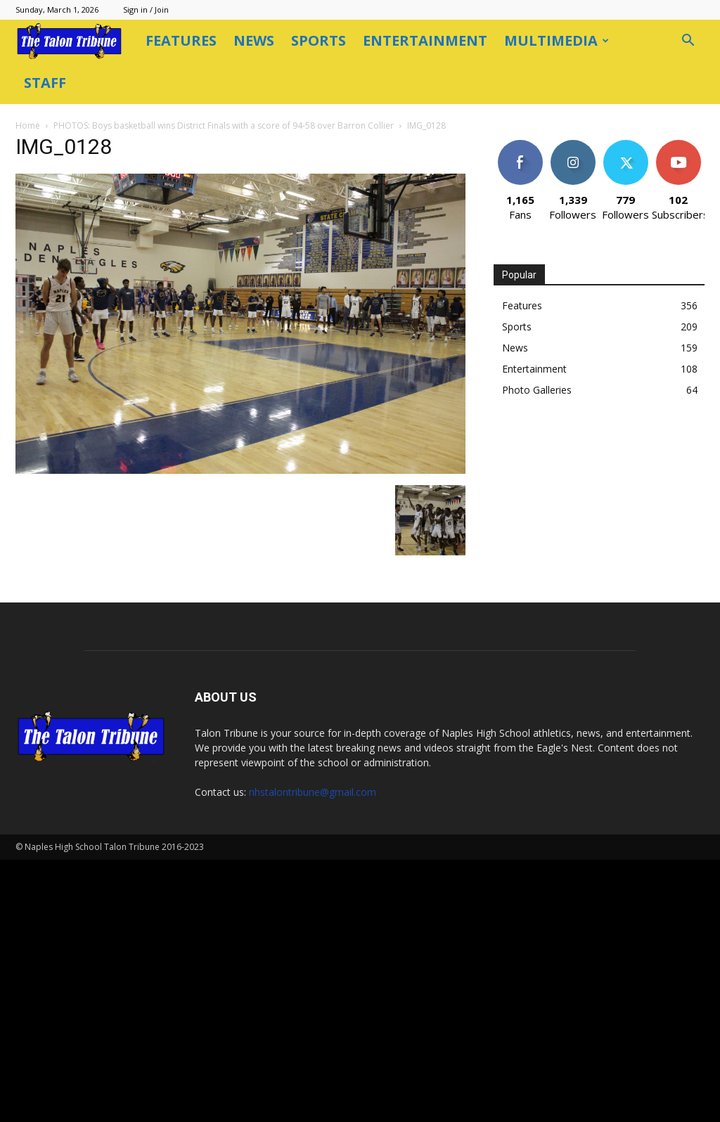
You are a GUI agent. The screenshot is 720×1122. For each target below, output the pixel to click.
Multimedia (556, 40)
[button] (688, 42)
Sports (318, 40)
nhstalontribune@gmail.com (312, 1054)
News (253, 40)
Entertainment (425, 40)
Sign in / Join (146, 9)
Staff (45, 82)
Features (181, 40)
